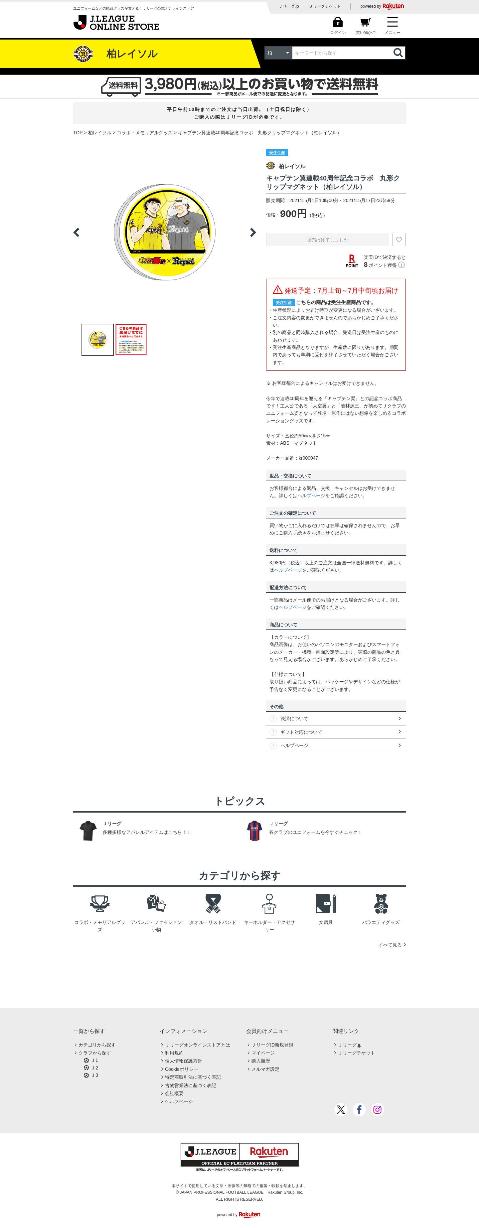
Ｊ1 (94, 1060)
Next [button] (253, 232)
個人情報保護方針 (183, 1060)
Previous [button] (76, 232)
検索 (399, 53)
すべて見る (390, 945)
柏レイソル (99, 132)
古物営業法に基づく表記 (190, 1085)
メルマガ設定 (265, 1069)
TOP (78, 132)
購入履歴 (260, 1060)
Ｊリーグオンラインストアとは (197, 1045)
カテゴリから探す (97, 1045)
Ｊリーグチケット (325, 6)
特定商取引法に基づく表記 (193, 1077)
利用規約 (174, 1053)
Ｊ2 (94, 1067)
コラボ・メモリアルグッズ (145, 132)
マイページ (263, 1053)
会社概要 (174, 1093)
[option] (164, 232)
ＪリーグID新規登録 (272, 1045)
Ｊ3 (94, 1075)
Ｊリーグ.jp (289, 6)
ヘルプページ (311, 495)
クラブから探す (95, 1053)
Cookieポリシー (181, 1069)
